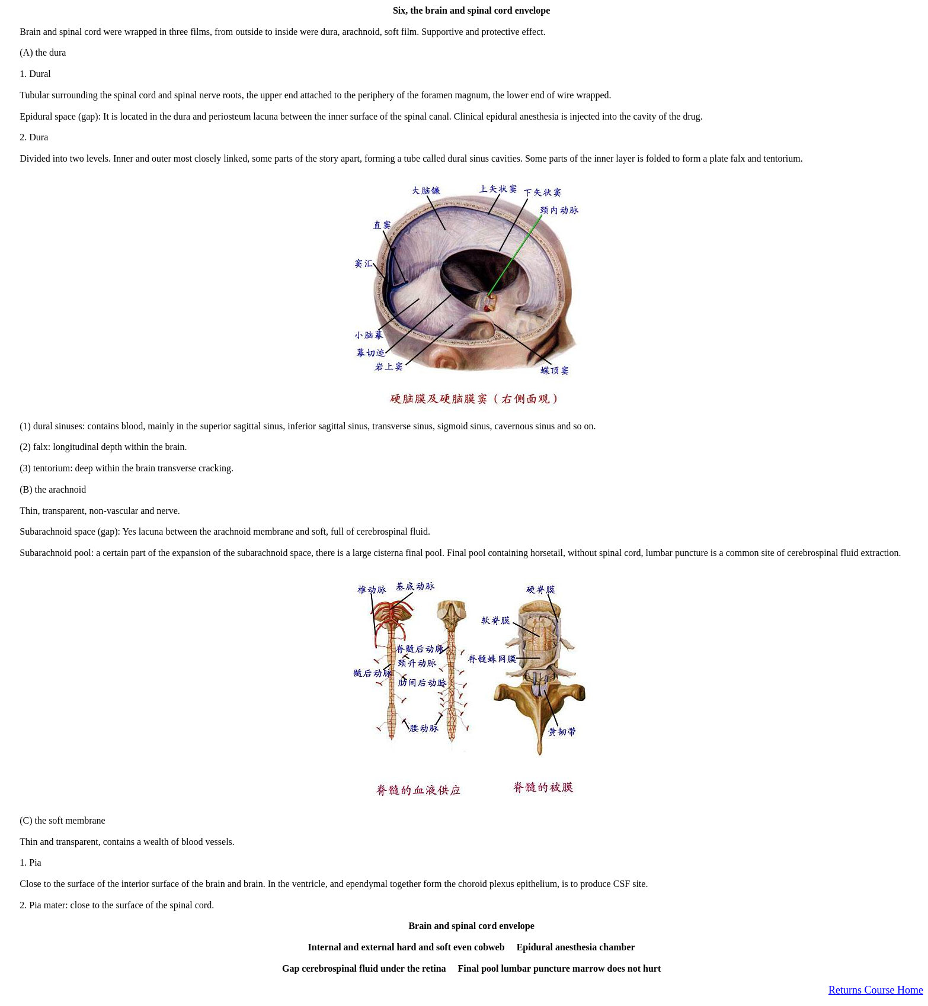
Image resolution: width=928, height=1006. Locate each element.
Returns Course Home (875, 990)
